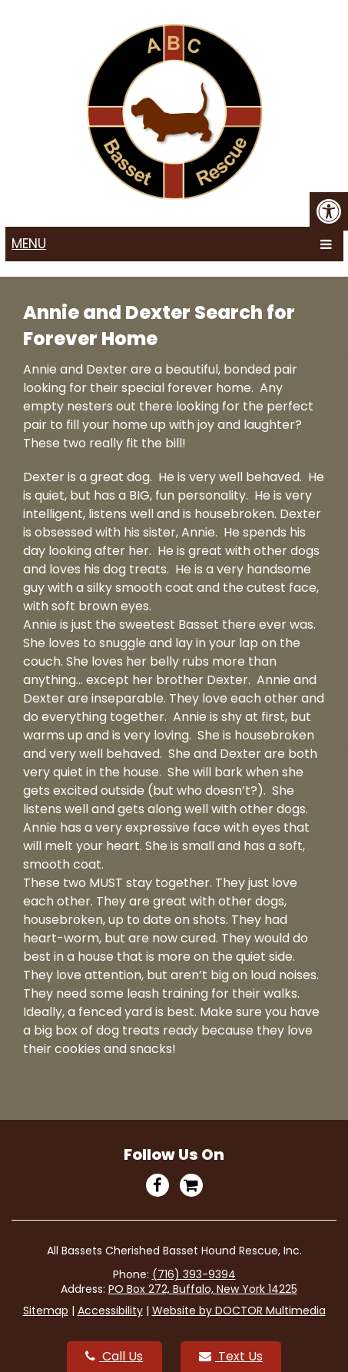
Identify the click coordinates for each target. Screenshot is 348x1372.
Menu (29, 243)
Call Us (114, 1356)
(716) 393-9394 (194, 1274)
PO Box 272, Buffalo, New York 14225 (202, 1289)
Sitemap (45, 1310)
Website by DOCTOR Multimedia (239, 1310)
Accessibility (110, 1310)
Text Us (231, 1356)
